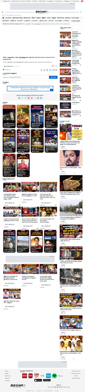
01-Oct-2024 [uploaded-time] (74, 75)
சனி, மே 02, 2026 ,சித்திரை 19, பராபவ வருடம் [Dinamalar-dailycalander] (11, 15)
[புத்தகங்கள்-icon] (50, 1)
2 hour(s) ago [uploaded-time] (63, 313)
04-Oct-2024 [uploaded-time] (74, 58)
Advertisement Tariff (76, 371)
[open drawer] (2, 12)
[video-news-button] (5, 190)
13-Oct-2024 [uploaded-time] (74, 48)
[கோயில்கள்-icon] (42, 1)
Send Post (53, 77)
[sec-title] (30, 73)
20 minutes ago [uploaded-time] (63, 198)
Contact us (39, 391)
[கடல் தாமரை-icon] (75, 1)
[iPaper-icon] (29, 1)
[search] (81, 12)
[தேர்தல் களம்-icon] (6, 1)
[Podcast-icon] (22, 1)
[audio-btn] (74, 173)
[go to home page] (42, 12)
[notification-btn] (81, 1)
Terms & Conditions (48, 391)
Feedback (76, 376)
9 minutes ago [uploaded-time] (63, 148)
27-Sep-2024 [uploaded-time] (74, 100)
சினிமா (6, 371)
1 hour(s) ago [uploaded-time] (62, 245)
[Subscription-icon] (58, 1)
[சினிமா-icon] (34, 1)
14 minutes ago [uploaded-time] (63, 173)
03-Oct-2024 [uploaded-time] (74, 65)
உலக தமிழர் (7, 380)
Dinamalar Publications (76, 373)
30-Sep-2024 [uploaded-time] (74, 92)
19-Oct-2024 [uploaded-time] (74, 38)
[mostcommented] (71, 132)
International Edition (76, 378)
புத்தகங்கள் (7, 378)
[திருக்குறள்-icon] (66, 1)
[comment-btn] (19, 205)
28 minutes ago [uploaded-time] (63, 223)
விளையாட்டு (7, 376)
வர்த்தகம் (6, 373)
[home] (3, 18)
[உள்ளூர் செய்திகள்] (75, 21)
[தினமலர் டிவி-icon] (15, 1)
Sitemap (57, 391)
